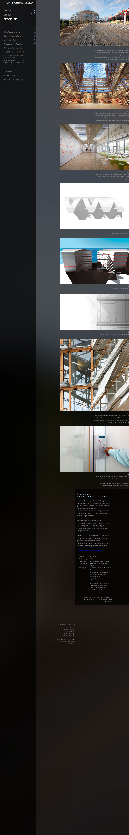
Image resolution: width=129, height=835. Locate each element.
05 (35, 34)
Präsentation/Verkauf (13, 44)
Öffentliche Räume (12, 48)
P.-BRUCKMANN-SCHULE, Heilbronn (16, 63)
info (35, 43)
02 (35, 27)
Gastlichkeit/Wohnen (13, 36)
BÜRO (7, 15)
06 (35, 37)
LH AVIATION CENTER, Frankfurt (15, 60)
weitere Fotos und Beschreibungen (90, 550)
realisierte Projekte (12, 76)
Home (73, 639)
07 (35, 39)
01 (35, 25)
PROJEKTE (10, 19)
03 (35, 30)
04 (35, 32)
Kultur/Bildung (10, 40)
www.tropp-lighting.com (68, 635)
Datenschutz (71, 641)
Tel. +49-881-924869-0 (68, 631)
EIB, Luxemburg (9, 58)
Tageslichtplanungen (13, 52)
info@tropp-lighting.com (68, 633)
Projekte (63, 639)
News (58, 639)
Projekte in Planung (13, 80)
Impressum (63, 641)
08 (35, 41)
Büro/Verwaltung (11, 32)
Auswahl (7, 72)
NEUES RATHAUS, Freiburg (13, 55)
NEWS (7, 10)
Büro (69, 639)
